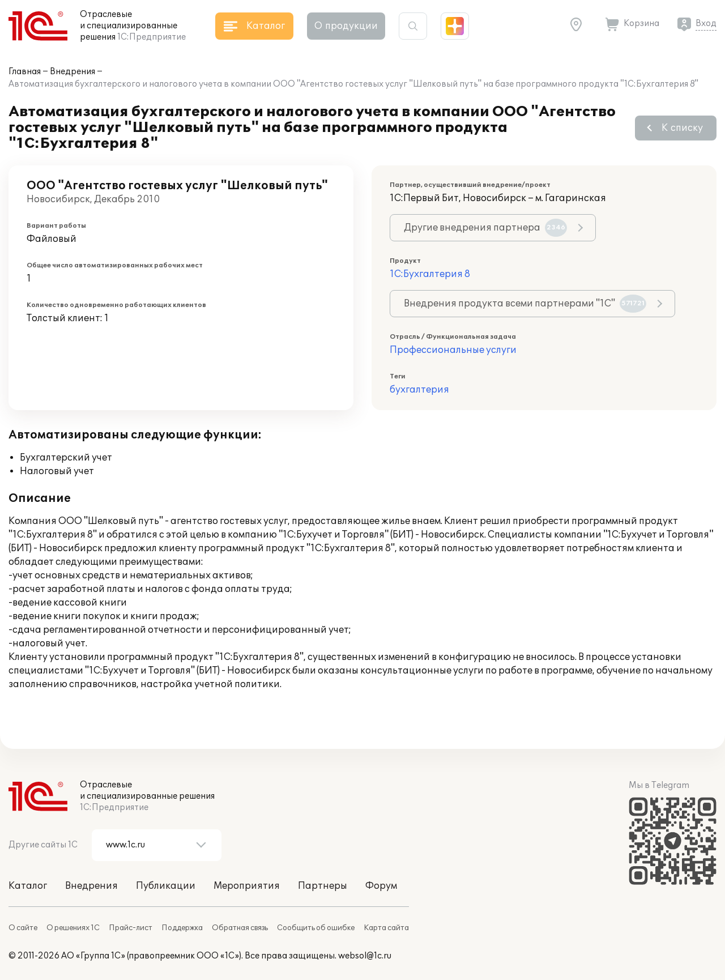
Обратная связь (240, 927)
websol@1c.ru (364, 956)
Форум (381, 886)
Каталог (27, 886)
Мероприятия (247, 886)
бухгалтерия (419, 389)
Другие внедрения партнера (485, 228)
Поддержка (182, 927)
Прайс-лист (130, 927)
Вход (706, 23)
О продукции (346, 26)
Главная (24, 71)
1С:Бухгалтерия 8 (430, 274)
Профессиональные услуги (453, 350)
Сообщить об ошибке (316, 927)
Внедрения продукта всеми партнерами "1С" (525, 304)
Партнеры (322, 886)
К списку (682, 128)
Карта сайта (386, 927)
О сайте (22, 927)
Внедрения (72, 71)
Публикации (165, 886)
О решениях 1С (73, 927)
